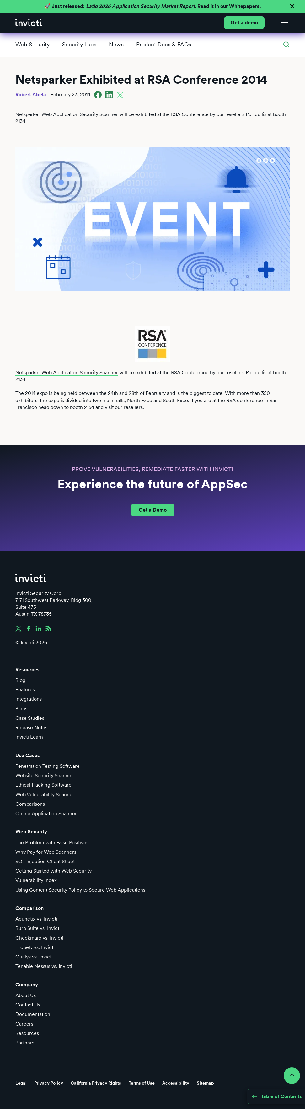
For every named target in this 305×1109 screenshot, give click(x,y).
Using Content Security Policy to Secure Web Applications (80, 890)
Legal (21, 1082)
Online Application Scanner (46, 813)
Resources (27, 1033)
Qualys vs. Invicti (34, 957)
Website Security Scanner (44, 775)
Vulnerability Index (36, 880)
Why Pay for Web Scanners (45, 852)
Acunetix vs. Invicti (36, 919)
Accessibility (175, 1082)
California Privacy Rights (96, 1082)
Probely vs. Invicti (35, 947)
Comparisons (30, 804)
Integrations (28, 699)
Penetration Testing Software (47, 766)
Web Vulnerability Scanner (44, 795)
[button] (283, 22)
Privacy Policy (48, 1082)
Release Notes (31, 727)
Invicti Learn (29, 737)
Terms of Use (142, 1082)
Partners (24, 1043)
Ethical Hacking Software (43, 785)
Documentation (32, 1014)
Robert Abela (30, 95)
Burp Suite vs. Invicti (38, 928)
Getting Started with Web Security (53, 871)
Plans (21, 709)
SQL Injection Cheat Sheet (45, 861)
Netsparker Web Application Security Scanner (66, 372)
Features (25, 689)
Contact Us (27, 1005)
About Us (25, 995)
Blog (20, 680)
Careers (24, 1024)
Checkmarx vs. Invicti (39, 938)
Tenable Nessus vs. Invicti (43, 966)
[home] (28, 22)
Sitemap (205, 1082)
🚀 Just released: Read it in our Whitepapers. (152, 6)
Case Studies (29, 718)
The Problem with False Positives (51, 843)
